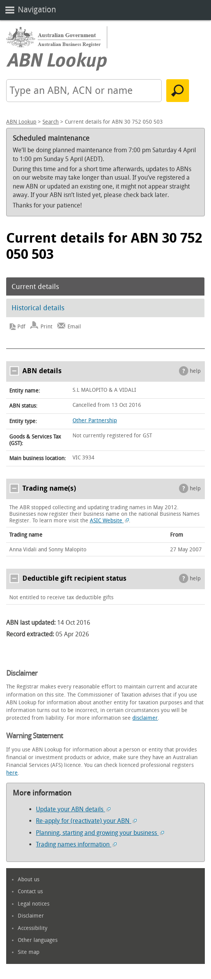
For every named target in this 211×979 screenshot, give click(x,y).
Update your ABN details (73, 809)
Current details (35, 286)
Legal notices (33, 904)
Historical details (38, 308)
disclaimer (145, 718)
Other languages (37, 940)
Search (50, 122)
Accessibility (32, 928)
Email (74, 326)
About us (28, 879)
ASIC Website (109, 520)
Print (46, 326)
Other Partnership (95, 420)
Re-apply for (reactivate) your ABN (86, 820)
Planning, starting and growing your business (100, 832)
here (12, 773)
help (195, 371)
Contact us (30, 891)
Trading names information (76, 844)
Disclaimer (31, 916)
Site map (28, 952)
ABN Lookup (21, 122)
